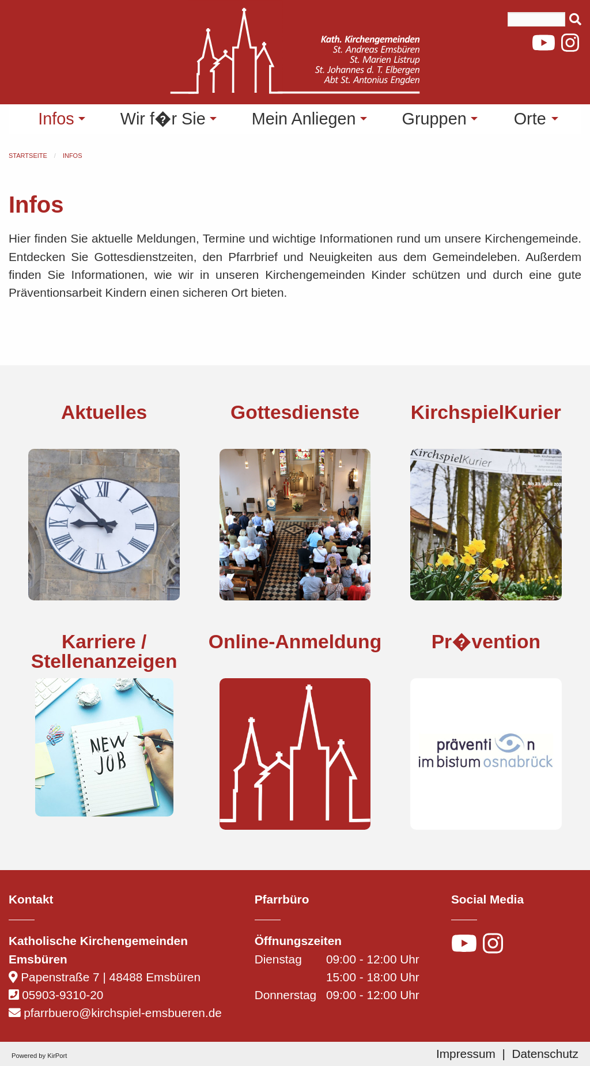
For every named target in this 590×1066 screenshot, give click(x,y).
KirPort (57, 1055)
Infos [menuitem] (56, 118)
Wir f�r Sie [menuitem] (163, 118)
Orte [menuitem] (530, 118)
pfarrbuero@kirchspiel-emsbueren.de (123, 1012)
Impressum (466, 1053)
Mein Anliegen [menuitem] (304, 118)
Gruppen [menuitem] (434, 118)
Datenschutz (545, 1053)
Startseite (28, 155)
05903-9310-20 (62, 994)
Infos (72, 155)
